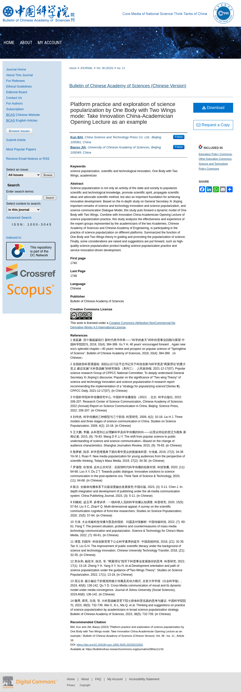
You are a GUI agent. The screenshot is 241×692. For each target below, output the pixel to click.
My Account (115, 679)
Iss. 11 (121, 68)
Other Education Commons (215, 158)
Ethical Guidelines (19, 86)
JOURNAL (86, 68)
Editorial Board (16, 92)
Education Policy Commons (215, 154)
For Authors (14, 103)
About (85, 679)
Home (72, 68)
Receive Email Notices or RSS (27, 158)
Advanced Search (18, 217)
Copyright (85, 685)
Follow (179, 136)
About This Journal (19, 75)
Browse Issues (19, 131)
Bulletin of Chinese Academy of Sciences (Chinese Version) (127, 85)
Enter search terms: (20, 191)
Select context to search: (23, 203)
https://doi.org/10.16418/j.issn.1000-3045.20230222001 (110, 644)
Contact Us (14, 98)
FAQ (98, 679)
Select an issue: (17, 169)
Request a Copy (213, 125)
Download (213, 108)
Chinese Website (23, 115)
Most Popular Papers (21, 149)
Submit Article (16, 140)
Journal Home (16, 69)
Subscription (15, 109)
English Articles (21, 120)
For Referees (15, 81)
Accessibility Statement (144, 679)
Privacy (71, 685)
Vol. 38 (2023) (104, 68)
